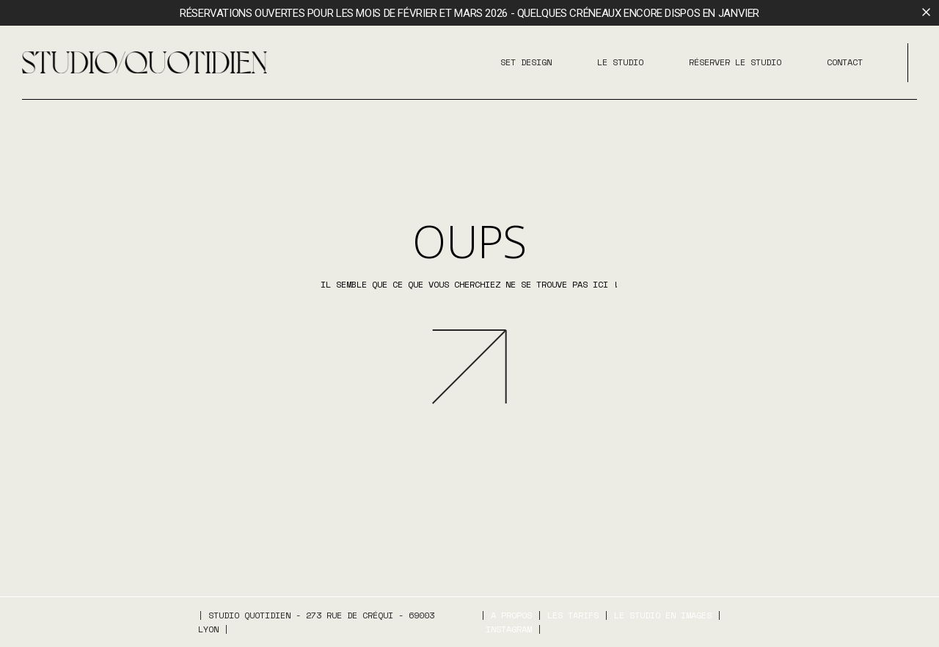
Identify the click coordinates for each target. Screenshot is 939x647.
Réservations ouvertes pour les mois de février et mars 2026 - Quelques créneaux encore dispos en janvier (469, 13)
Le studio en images (663, 615)
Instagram (509, 629)
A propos (511, 615)
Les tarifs (573, 615)
